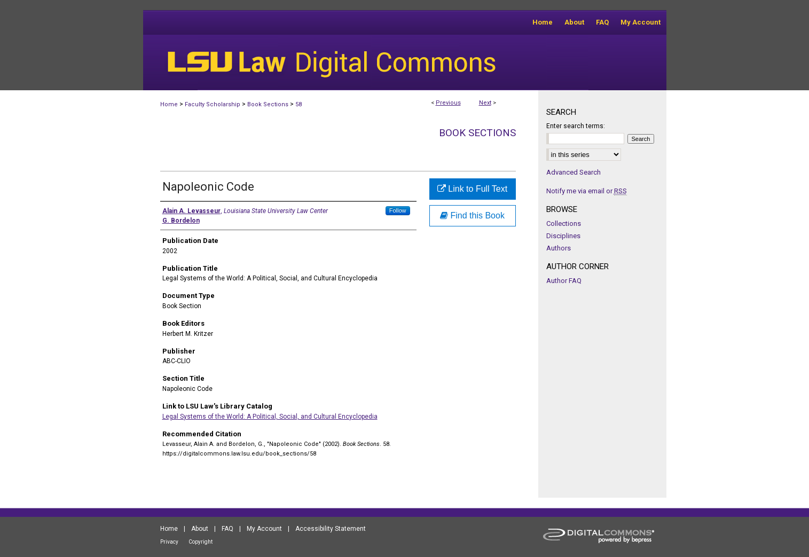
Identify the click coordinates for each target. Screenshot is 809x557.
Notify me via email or (586, 191)
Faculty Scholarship (212, 104)
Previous (448, 102)
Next (485, 102)
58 (298, 104)
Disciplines (563, 236)
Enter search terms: (575, 126)
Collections (563, 223)
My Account (264, 528)
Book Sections (267, 104)
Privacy (169, 542)
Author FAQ (564, 281)
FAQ (227, 528)
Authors (558, 248)
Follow (397, 210)
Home (169, 104)
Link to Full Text (472, 188)
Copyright (200, 542)
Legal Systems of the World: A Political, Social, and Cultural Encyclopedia (270, 416)
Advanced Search (573, 172)
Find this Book (472, 215)
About (199, 528)
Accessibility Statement (330, 528)
